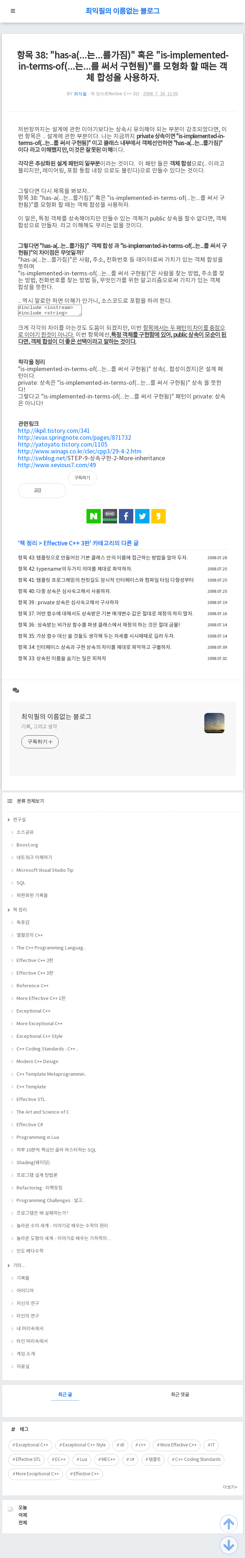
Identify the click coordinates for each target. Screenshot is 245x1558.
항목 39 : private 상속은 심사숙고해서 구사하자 (68, 605)
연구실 (19, 822)
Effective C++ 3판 (66, 546)
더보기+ (230, 1489)
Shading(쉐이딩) (33, 1165)
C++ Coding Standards (197, 1461)
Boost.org (27, 847)
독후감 (23, 925)
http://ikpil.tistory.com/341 (54, 433)
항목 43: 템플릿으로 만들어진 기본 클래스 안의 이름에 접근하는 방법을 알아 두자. (103, 560)
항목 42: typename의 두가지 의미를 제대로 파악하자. (75, 571)
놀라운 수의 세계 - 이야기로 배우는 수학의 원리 (62, 1228)
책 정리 (28, 546)
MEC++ (108, 1461)
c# (132, 1461)
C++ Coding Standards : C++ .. (48, 1051)
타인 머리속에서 (32, 1343)
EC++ (60, 1461)
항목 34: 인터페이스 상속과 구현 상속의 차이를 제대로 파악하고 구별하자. (95, 650)
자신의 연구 (28, 1306)
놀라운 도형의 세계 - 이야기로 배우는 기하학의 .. (63, 1241)
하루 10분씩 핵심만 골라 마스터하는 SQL (57, 1152)
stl (122, 1447)
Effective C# (30, 1127)
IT (213, 1447)
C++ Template (31, 1089)
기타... (19, 1268)
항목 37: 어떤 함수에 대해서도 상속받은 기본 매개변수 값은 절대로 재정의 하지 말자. (105, 616)
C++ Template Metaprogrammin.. (51, 1076)
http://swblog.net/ (42, 460)
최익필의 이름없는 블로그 (122, 12)
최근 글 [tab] (65, 1397)
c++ (142, 1447)
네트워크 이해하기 (34, 860)
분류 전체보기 (30, 803)
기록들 (23, 1280)
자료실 (23, 1369)
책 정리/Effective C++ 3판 (115, 93)
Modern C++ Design (37, 1064)
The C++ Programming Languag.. (51, 950)
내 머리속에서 (30, 1331)
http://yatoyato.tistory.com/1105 (62, 447)
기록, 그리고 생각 (39, 729)
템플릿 (155, 1461)
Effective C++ (86, 1476)
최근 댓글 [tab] (180, 1397)
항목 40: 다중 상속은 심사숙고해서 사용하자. (64, 594)
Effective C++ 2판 (35, 963)
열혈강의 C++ (30, 937)
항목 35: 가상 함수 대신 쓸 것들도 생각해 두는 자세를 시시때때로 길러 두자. (96, 638)
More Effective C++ (178, 1447)
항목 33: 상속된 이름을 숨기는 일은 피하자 (62, 661)
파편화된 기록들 (32, 898)
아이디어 (25, 1293)
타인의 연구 (28, 1318)
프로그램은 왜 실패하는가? (42, 1215)
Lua (83, 1461)
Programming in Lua (38, 1140)
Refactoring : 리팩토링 (40, 1190)
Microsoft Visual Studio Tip (45, 872)
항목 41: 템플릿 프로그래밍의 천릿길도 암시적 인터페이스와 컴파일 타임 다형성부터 (106, 583)
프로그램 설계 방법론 (37, 1177)
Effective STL (31, 1102)
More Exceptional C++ (40, 1026)
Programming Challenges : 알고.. (51, 1203)
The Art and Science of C (43, 1114)
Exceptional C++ (33, 1013)
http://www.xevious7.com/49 (57, 467)
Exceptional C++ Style (40, 1038)
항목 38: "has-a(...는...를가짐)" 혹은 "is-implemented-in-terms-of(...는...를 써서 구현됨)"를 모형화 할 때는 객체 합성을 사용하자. (122, 67)
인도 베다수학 (30, 1253)
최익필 (80, 93)
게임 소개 (26, 1356)
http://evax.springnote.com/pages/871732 (74, 440)
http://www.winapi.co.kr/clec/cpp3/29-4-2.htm (80, 454)
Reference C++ (33, 988)
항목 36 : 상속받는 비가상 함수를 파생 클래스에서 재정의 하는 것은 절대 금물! (99, 627)
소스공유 (25, 834)
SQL (21, 885)
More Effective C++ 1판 (41, 1001)
